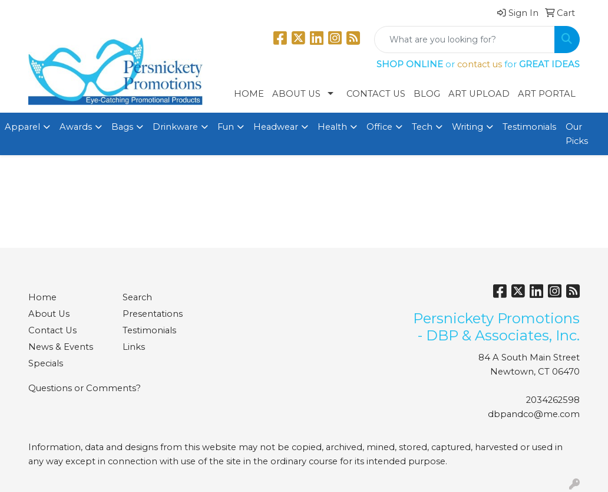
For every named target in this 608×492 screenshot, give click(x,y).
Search (137, 297)
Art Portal (547, 93)
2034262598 (553, 400)
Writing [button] (467, 127)
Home (249, 93)
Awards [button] (76, 127)
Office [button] (379, 127)
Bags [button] (122, 127)
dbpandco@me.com (534, 414)
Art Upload (479, 93)
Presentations (153, 314)
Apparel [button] (22, 127)
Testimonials (529, 127)
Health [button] (332, 127)
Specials (45, 363)
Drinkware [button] (175, 127)
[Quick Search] (464, 39)
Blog (427, 93)
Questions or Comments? (84, 388)
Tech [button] (422, 127)
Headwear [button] (275, 127)
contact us (479, 64)
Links (134, 347)
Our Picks (577, 134)
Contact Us (375, 93)
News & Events (60, 347)
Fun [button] (225, 127)
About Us (296, 93)
